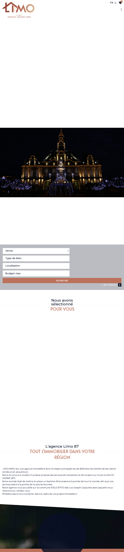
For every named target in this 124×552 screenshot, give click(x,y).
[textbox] (92, 282)
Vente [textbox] (9, 283)
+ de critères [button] (111, 302)
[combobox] (32, 283)
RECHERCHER (62, 297)
